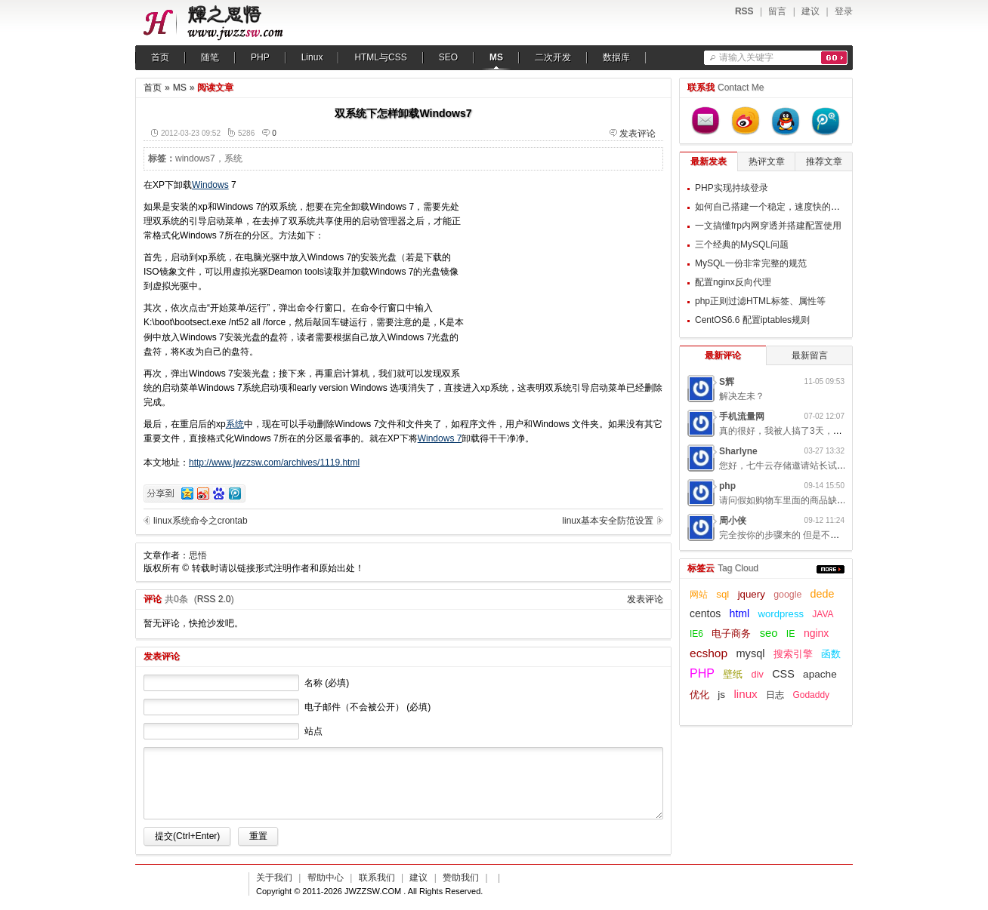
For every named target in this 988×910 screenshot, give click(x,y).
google (787, 594)
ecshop (708, 653)
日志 (775, 695)
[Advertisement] (568, 272)
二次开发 (553, 57)
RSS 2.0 (214, 599)
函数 (831, 653)
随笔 (210, 57)
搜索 (834, 58)
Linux (312, 57)
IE (790, 634)
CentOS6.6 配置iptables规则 (752, 320)
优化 (699, 694)
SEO (448, 57)
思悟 (198, 555)
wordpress (781, 613)
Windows (210, 185)
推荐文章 (824, 161)
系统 (233, 158)
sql (722, 594)
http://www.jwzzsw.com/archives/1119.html (274, 462)
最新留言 (810, 355)
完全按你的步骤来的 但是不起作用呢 (792, 535)
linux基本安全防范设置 (607, 520)
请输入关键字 (746, 57)
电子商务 (731, 634)
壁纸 (733, 674)
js (721, 694)
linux (745, 693)
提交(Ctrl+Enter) (187, 836)
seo (769, 633)
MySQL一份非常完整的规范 (751, 263)
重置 (258, 836)
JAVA (822, 614)
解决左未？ (741, 396)
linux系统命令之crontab (200, 520)
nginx (816, 633)
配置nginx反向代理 (733, 282)
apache (820, 674)
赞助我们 (461, 877)
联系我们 (377, 877)
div (758, 674)
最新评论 (723, 355)
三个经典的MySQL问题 (742, 244)
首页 (160, 57)
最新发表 (708, 161)
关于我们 (274, 877)
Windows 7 (440, 438)
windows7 (195, 158)
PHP (260, 57)
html (740, 613)
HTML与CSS (380, 57)
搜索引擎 (793, 654)
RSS (744, 11)
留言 (777, 11)
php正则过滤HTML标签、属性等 (760, 301)
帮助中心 (325, 877)
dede (822, 594)
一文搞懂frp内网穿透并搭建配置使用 (768, 225)
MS (496, 57)
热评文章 (767, 161)
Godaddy (810, 695)
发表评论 (637, 133)
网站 (699, 594)
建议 (810, 11)
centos (705, 613)
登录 (844, 11)
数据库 (616, 57)
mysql (750, 653)
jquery (751, 594)
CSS (783, 674)
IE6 (696, 634)
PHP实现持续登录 (731, 188)
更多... (830, 569)
